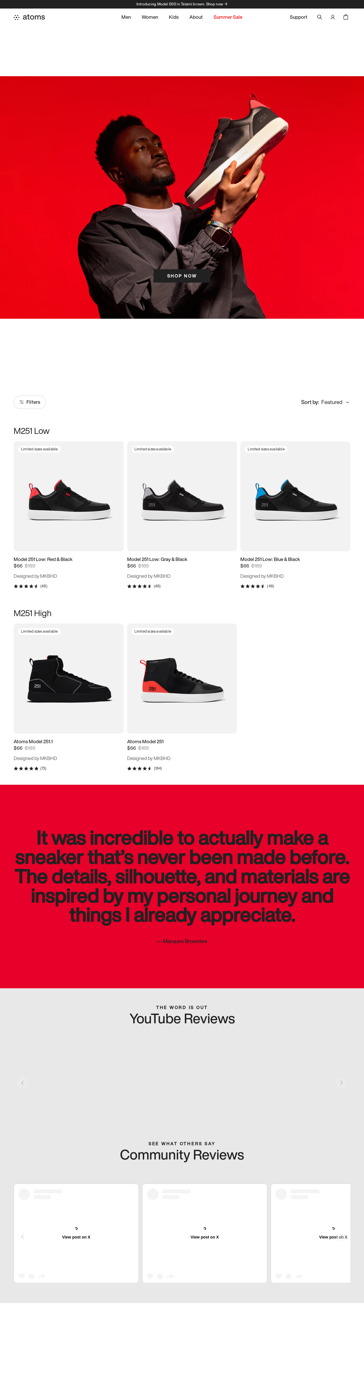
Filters (30, 401)
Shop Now (182, 276)
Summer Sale (228, 16)
